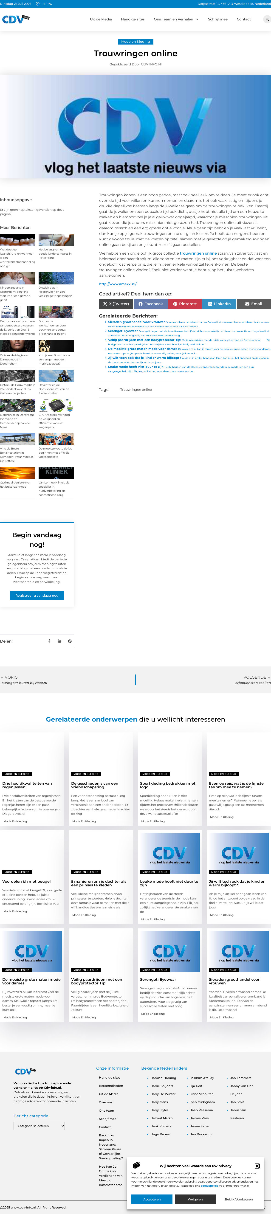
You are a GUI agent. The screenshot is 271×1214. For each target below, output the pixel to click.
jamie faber (199, 1126)
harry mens (159, 1102)
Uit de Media (101, 19)
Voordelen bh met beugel (26, 881)
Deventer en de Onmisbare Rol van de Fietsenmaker (54, 389)
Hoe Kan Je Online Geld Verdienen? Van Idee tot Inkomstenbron (111, 1176)
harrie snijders (161, 1086)
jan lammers (240, 1078)
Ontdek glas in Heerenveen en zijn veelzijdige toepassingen (55, 292)
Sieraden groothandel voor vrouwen (137, 322)
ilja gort (196, 1086)
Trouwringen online (136, 390)
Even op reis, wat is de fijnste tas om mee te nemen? (236, 785)
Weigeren (195, 1201)
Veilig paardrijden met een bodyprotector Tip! (144, 340)
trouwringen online (198, 253)
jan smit (237, 1102)
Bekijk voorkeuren (239, 1201)
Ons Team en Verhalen (176, 19)
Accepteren (152, 1201)
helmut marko (161, 1118)
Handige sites (133, 19)
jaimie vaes (199, 1118)
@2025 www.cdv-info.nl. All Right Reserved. (33, 1207)
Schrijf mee (218, 19)
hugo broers (160, 1134)
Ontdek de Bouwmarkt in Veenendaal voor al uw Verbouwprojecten (17, 389)
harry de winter (162, 1094)
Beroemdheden (111, 1086)
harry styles (159, 1110)
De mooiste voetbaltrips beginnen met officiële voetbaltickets (55, 452)
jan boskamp (201, 1134)
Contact (244, 19)
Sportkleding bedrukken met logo (167, 785)
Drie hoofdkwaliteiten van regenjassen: (27, 785)
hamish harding (163, 1078)
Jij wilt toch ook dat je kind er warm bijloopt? (144, 358)
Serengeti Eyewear (123, 331)
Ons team (106, 1110)
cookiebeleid (210, 1187)
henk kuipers (160, 1126)
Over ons (106, 1102)
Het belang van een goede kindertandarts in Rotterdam (55, 253)
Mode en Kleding (135, 41)
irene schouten (202, 1094)
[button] (257, 1167)
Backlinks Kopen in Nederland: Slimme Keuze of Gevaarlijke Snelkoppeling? (111, 1146)
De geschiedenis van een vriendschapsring (94, 785)
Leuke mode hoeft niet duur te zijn (136, 366)
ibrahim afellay (202, 1078)
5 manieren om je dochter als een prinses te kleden (98, 883)
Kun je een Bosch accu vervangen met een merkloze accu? (54, 359)
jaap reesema (201, 1110)
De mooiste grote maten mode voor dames (142, 349)
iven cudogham (202, 1102)
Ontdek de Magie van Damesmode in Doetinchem (14, 359)
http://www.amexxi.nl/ (117, 284)
